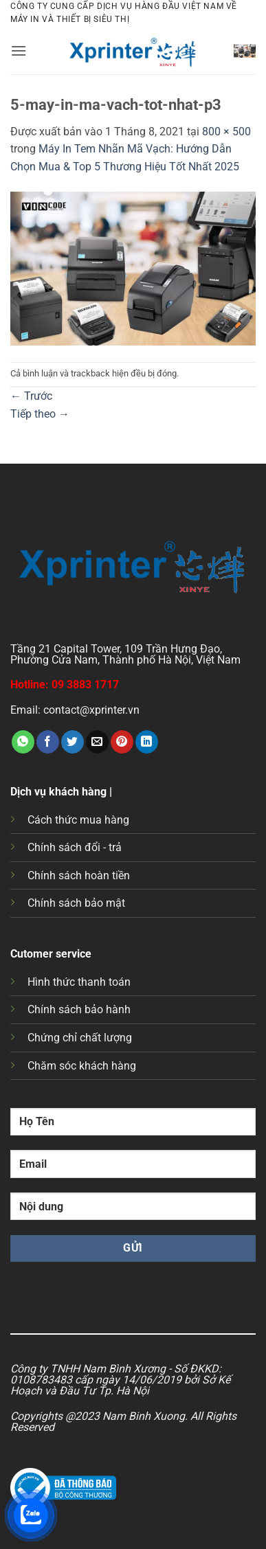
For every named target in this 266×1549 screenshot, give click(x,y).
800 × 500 (226, 131)
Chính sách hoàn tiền (78, 875)
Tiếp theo (39, 413)
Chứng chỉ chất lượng (79, 1037)
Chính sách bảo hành (79, 1009)
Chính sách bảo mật (76, 902)
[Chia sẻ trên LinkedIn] (146, 742)
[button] (18, 50)
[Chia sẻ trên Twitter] (72, 742)
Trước (31, 396)
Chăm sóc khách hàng (81, 1065)
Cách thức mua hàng (78, 819)
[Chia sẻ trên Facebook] (47, 742)
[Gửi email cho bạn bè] (97, 742)
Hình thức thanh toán (79, 981)
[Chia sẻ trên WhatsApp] (23, 742)
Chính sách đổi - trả (74, 847)
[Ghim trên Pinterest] (122, 742)
